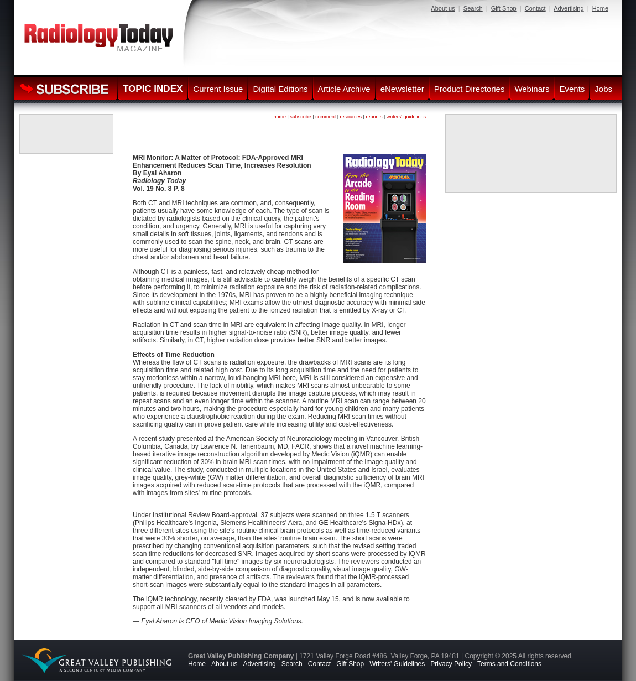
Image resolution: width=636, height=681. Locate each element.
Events (572, 88)
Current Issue (218, 88)
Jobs (603, 88)
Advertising (568, 8)
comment (325, 116)
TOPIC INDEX (153, 89)
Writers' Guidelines (397, 664)
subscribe (300, 116)
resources (351, 116)
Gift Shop (504, 8)
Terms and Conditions (509, 664)
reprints (374, 116)
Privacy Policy (451, 664)
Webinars (531, 88)
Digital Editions (280, 88)
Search (473, 8)
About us (443, 8)
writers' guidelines (406, 116)
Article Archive (344, 88)
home (279, 116)
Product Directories (469, 88)
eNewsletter (402, 88)
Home (600, 8)
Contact (535, 8)
